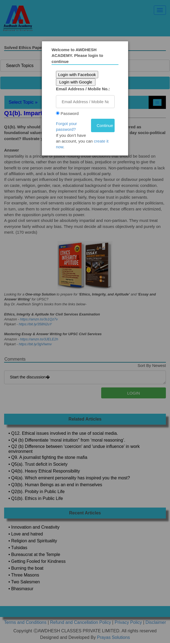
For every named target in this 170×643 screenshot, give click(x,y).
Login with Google (77, 82)
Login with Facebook (79, 74)
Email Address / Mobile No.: (85, 88)
